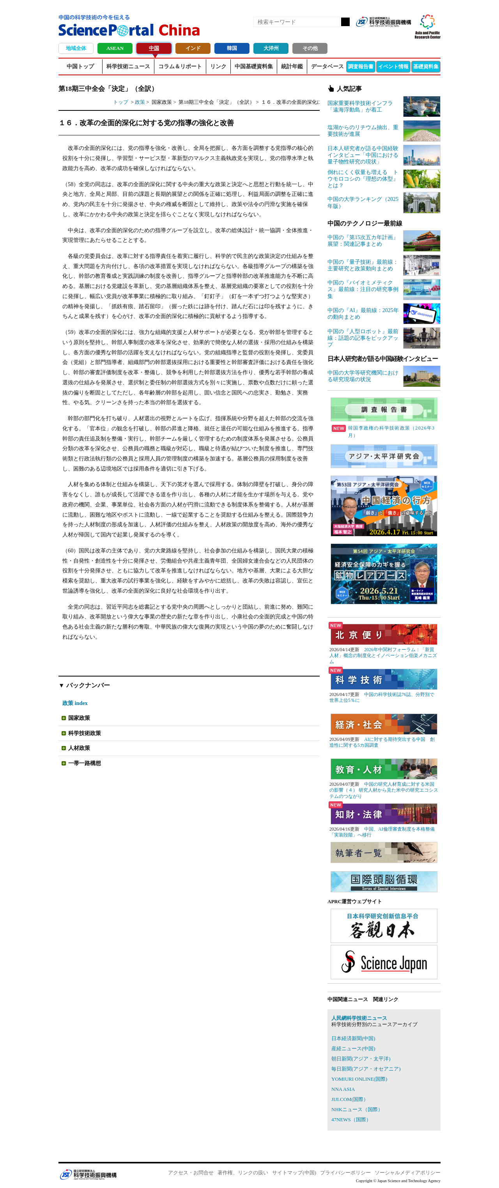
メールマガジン (404, 34)
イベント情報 (393, 66)
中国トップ (80, 66)
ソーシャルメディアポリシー (408, 1173)
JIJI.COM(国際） (349, 1099)
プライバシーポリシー (345, 1173)
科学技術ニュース (128, 66)
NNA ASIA (343, 1089)
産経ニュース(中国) (353, 1048)
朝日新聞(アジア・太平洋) (361, 1059)
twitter (391, 34)
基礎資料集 (426, 66)
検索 (345, 22)
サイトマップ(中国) (294, 1173)
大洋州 (271, 48)
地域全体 (76, 48)
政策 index (75, 703)
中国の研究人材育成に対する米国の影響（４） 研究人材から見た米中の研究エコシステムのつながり (383, 790)
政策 (140, 102)
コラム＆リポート (180, 66)
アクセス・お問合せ (191, 1173)
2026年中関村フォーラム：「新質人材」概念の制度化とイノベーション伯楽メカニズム (383, 655)
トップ (120, 102)
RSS (365, 34)
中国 (154, 48)
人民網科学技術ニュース (359, 1018)
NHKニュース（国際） (357, 1109)
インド (193, 48)
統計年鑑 (292, 66)
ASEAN (115, 48)
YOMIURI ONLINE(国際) (359, 1079)
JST (88, 1174)
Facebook (378, 34)
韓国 (232, 48)
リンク (218, 66)
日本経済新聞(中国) (353, 1038)
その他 (310, 48)
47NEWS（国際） (351, 1119)
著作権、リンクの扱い (243, 1173)
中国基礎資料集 (254, 66)
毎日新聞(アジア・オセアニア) (366, 1069)
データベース (327, 66)
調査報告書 (360, 66)
